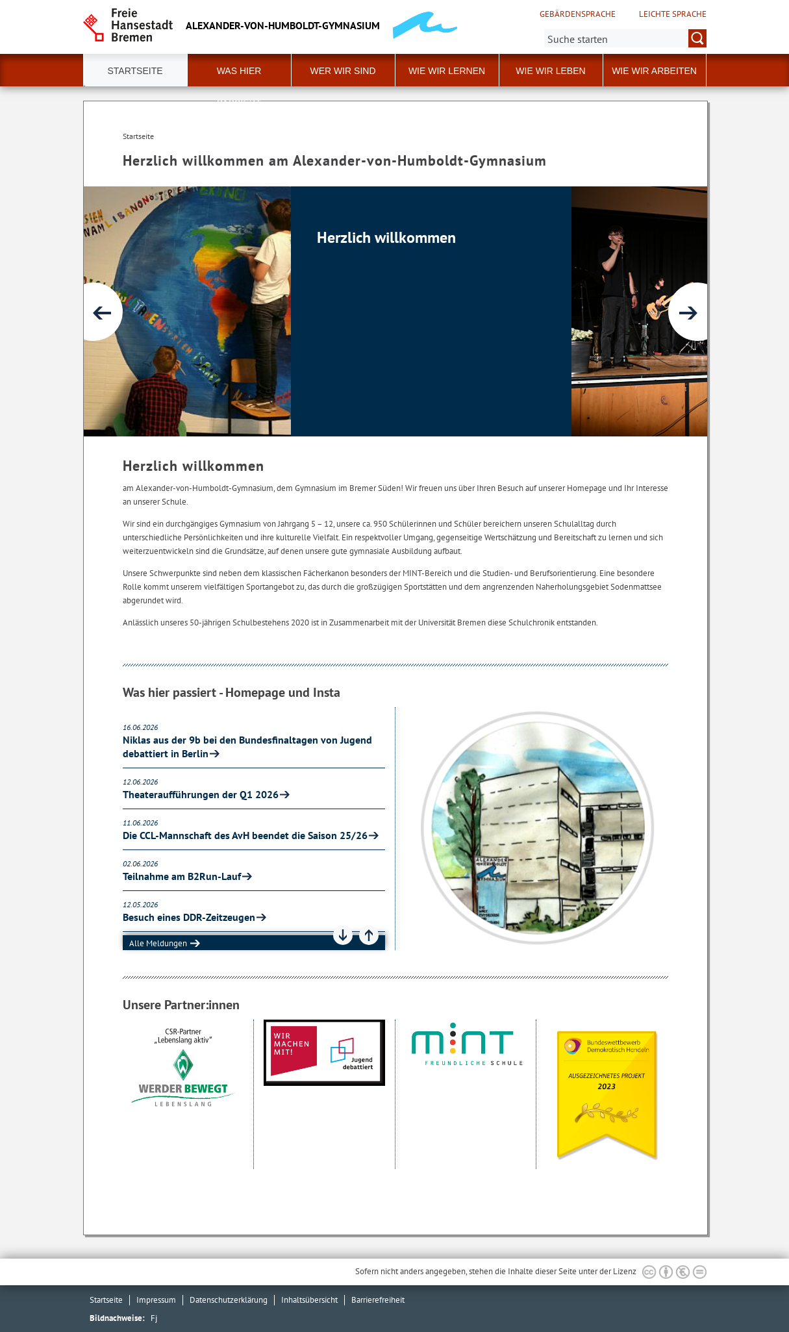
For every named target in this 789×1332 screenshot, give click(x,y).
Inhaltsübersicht (309, 1299)
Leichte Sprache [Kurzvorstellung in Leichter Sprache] (673, 14)
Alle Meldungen (158, 943)
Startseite (106, 1299)
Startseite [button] (134, 71)
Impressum (156, 1299)
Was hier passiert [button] (239, 76)
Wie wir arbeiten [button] (654, 71)
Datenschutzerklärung (229, 1299)
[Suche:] (625, 38)
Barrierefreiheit (378, 1299)
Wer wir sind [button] (342, 71)
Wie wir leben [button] (550, 71)
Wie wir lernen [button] (446, 71)
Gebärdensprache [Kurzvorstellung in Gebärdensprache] (578, 14)
